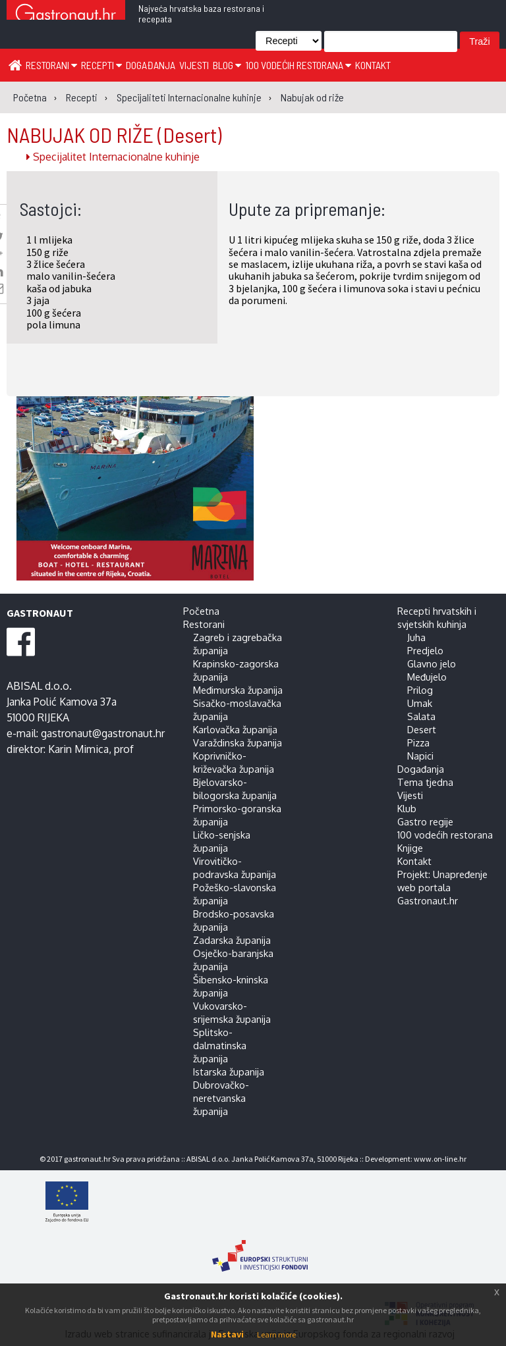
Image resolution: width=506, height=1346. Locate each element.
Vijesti (194, 65)
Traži (479, 41)
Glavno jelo (431, 663)
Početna (201, 611)
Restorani (51, 65)
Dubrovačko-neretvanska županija (221, 1098)
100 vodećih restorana (298, 65)
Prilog (420, 690)
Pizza (418, 742)
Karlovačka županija (235, 729)
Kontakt (373, 65)
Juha (416, 637)
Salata (421, 716)
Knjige (410, 848)
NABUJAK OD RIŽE (114, 134)
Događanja (150, 65)
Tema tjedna (425, 782)
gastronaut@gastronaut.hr (103, 733)
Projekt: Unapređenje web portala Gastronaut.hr (442, 887)
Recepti (101, 65)
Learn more (276, 1334)
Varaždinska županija (237, 742)
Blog (227, 65)
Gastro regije (425, 821)
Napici (420, 756)
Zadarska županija (232, 940)
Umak (419, 703)
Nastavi (227, 1334)
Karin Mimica (78, 749)
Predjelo (425, 650)
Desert (421, 729)
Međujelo (427, 677)
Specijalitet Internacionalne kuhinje (113, 156)
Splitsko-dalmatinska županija (219, 1045)
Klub (406, 808)
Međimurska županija (238, 690)
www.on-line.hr (440, 1159)
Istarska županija (228, 1071)
